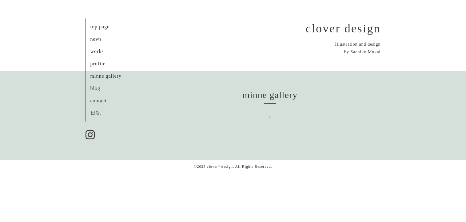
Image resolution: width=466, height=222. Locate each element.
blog (95, 88)
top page (100, 26)
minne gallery (105, 76)
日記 (95, 113)
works (97, 51)
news (96, 39)
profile (98, 63)
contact (98, 100)
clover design (343, 28)
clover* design (220, 166)
